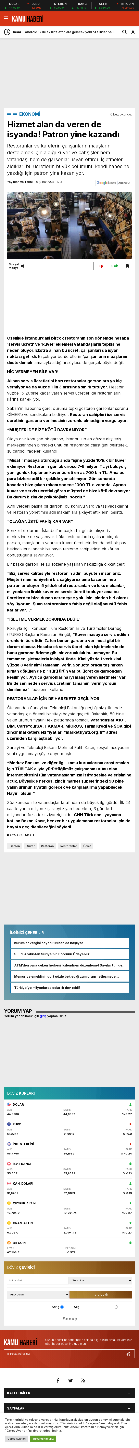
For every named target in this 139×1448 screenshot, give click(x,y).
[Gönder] (130, 1353)
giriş (43, 1016)
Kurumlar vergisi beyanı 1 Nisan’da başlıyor (48, 943)
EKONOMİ (29, 114)
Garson (15, 846)
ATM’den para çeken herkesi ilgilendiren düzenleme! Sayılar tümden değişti (69, 965)
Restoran (47, 846)
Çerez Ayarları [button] (17, 1438)
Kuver (30, 846)
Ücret (87, 846)
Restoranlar (68, 846)
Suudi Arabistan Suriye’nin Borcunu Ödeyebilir (52, 954)
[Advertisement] (71, 72)
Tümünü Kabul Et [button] (43, 1438)
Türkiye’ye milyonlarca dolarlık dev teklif (47, 988)
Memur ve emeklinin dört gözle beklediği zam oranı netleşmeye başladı (65, 976)
